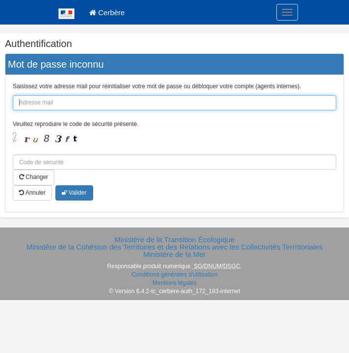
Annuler (32, 192)
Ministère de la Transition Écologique (174, 239)
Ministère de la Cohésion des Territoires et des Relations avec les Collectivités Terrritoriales (174, 247)
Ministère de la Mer (174, 254)
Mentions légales (174, 282)
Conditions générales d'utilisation (174, 274)
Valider (74, 192)
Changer (33, 177)
